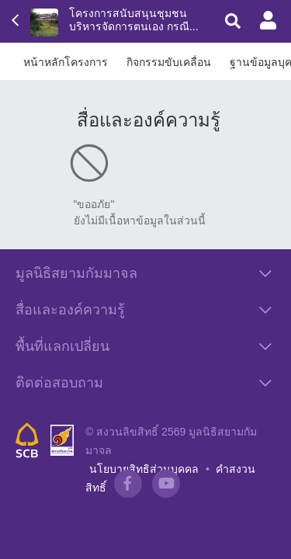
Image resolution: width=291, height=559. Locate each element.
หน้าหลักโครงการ (65, 62)
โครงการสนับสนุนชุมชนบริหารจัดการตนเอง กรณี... (134, 20)
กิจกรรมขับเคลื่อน (168, 62)
